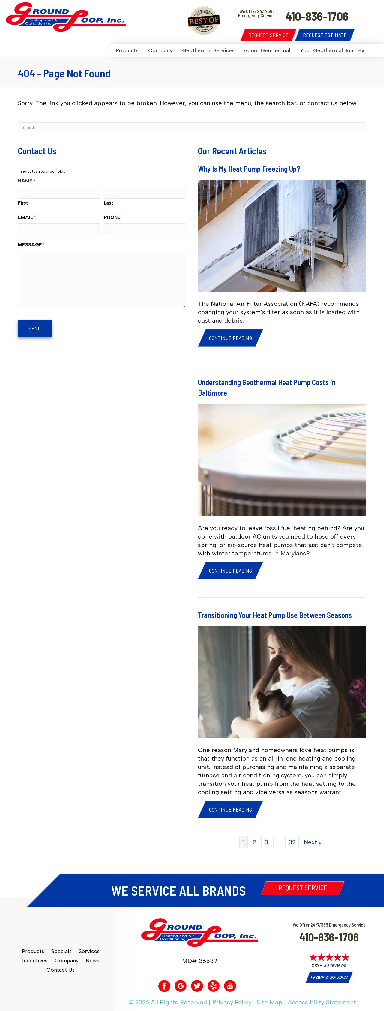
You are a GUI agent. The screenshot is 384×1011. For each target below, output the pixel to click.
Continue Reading (230, 338)
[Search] (192, 127)
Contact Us (60, 970)
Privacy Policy (231, 1002)
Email (27, 217)
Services (89, 951)
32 (292, 842)
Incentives (34, 961)
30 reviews (335, 965)
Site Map (269, 1002)
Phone (112, 217)
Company (160, 50)
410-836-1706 (329, 937)
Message (31, 245)
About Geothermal (267, 50)
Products (127, 50)
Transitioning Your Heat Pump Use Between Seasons (275, 614)
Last (108, 203)
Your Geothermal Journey (332, 50)
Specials (61, 951)
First (23, 203)
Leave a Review (329, 977)
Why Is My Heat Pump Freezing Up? (249, 168)
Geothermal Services (208, 50)
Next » (313, 842)
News (92, 961)
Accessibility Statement (322, 1002)
